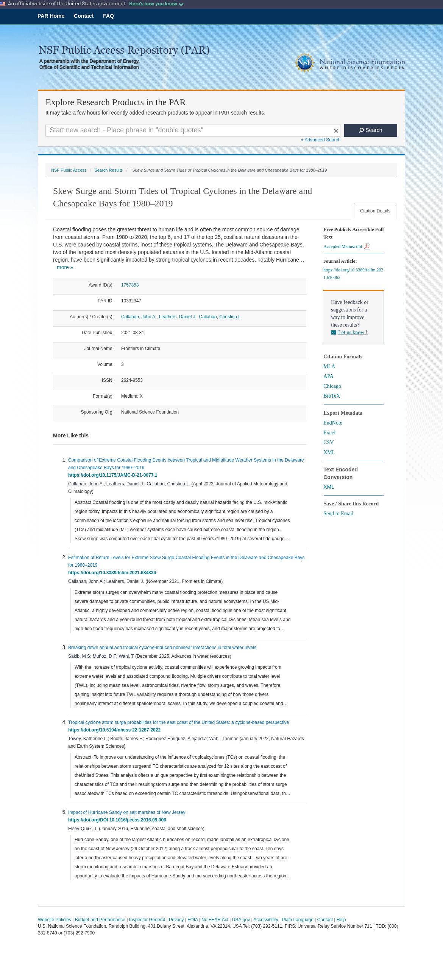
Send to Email (338, 513)
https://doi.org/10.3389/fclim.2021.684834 (113, 572)
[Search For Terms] (192, 130)
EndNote (332, 423)
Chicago (332, 386)
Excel (329, 432)
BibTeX (331, 396)
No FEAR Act (214, 919)
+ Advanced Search (320, 140)
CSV (328, 442)
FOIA (192, 919)
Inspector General (147, 919)
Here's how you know (156, 3)
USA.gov (241, 919)
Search (370, 130)
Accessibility (265, 919)
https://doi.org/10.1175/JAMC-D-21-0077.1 (114, 475)
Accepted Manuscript (346, 246)
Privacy (176, 919)
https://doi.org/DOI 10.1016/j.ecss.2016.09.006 (118, 820)
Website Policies (54, 919)
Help (341, 919)
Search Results (108, 170)
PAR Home (50, 16)
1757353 (130, 285)
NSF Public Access (68, 170)
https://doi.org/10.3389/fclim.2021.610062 (353, 273)
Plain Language (297, 919)
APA (328, 376)
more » (65, 267)
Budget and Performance (100, 919)
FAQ (108, 16)
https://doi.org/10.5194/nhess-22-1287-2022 (115, 730)
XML (329, 452)
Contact (84, 16)
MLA (329, 366)
